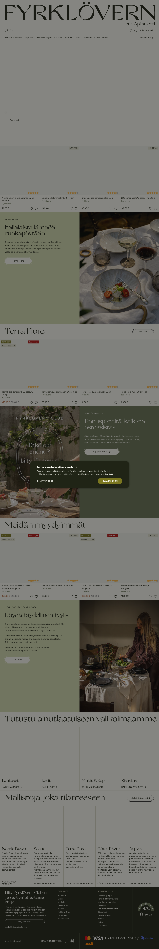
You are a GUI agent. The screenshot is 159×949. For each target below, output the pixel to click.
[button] (45, 481)
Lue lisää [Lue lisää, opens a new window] (109, 474)
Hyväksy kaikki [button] (110, 481)
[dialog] (79, 474)
